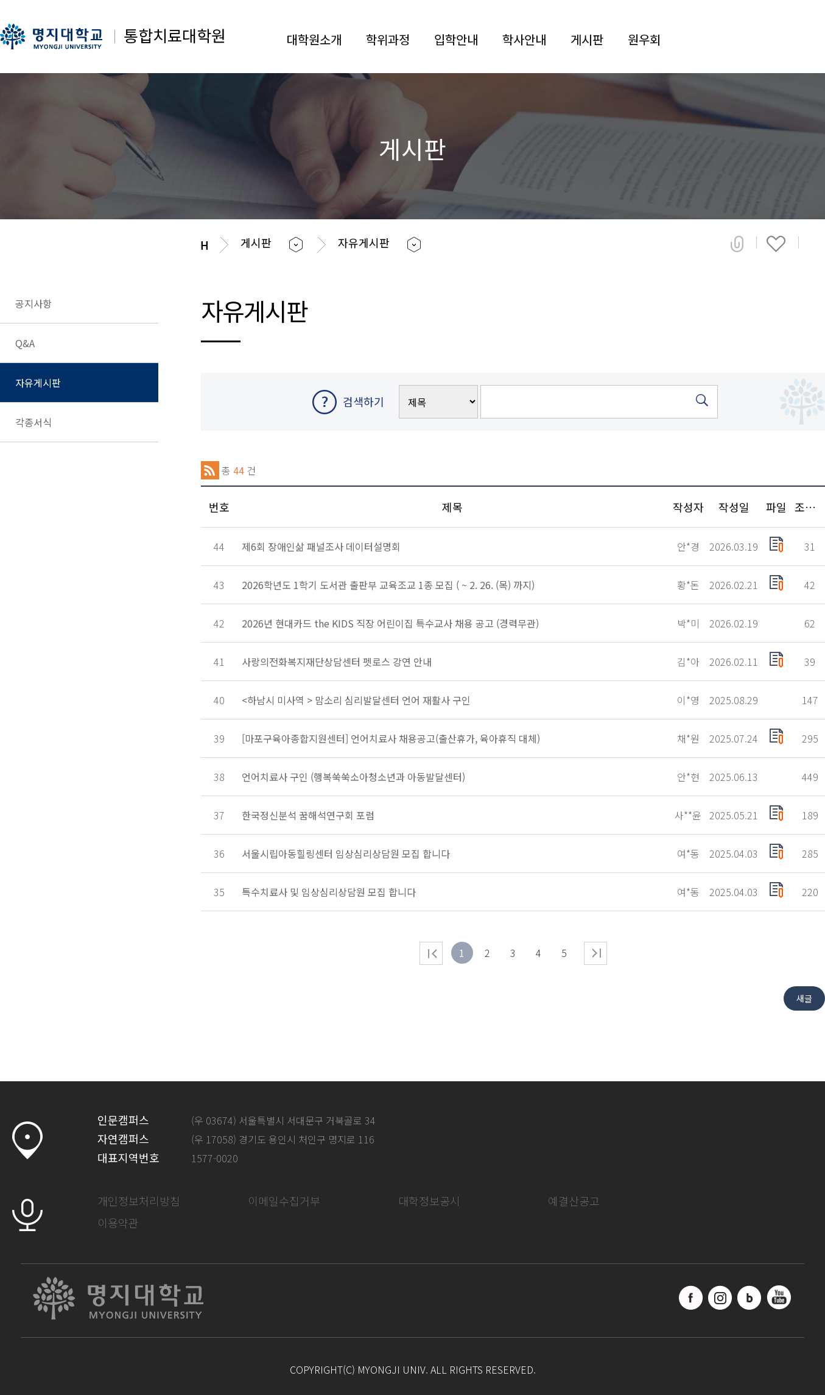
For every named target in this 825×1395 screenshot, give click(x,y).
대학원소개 (314, 39)
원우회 (644, 39)
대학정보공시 (429, 1201)
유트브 (779, 1297)
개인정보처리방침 (138, 1201)
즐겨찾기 (776, 244)
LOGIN (773, 36)
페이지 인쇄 (817, 244)
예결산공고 (574, 1201)
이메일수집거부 (284, 1201)
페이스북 (691, 1297)
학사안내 (524, 39)
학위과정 (388, 39)
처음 (431, 953)
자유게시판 (38, 382)
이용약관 (118, 1223)
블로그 (749, 1297)
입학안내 (456, 39)
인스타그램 (720, 1297)
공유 (737, 244)
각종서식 (33, 422)
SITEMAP (813, 36)
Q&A (25, 343)
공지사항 (33, 303)
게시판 (586, 39)
